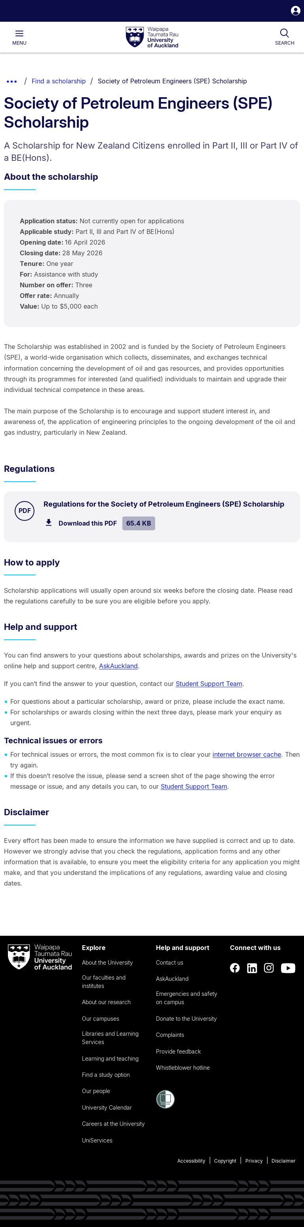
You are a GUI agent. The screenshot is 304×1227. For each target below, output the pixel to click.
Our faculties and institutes (103, 981)
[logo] (152, 38)
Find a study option (106, 1074)
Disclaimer (284, 1161)
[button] (295, 11)
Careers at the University (113, 1123)
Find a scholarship (59, 81)
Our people (96, 1091)
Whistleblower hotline (183, 1067)
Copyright (225, 1161)
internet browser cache (247, 754)
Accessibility (191, 1161)
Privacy (254, 1161)
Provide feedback (178, 1051)
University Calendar (107, 1107)
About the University (107, 962)
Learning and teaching (110, 1058)
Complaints (170, 1034)
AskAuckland (118, 666)
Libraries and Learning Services (110, 1037)
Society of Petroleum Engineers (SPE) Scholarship (172, 81)
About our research (106, 1002)
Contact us (169, 962)
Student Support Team (209, 684)
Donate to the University (186, 1018)
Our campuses (100, 1018)
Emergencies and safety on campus (186, 997)
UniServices (97, 1140)
